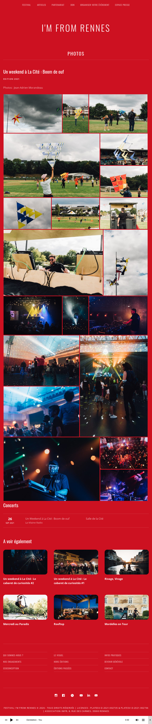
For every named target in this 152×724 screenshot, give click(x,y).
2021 (16, 78)
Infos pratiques (113, 655)
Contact (109, 668)
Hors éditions (61, 661)
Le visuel (58, 655)
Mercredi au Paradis (16, 624)
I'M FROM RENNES (76, 27)
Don (73, 4)
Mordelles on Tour (116, 624)
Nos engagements (12, 661)
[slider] (79, 720)
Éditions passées (62, 668)
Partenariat (58, 4)
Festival (26, 4)
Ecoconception (11, 668)
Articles (41, 4)
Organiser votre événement (94, 4)
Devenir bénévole (114, 661)
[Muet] (137, 720)
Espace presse (122, 4)
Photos (76, 53)
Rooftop (59, 624)
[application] (76, 720)
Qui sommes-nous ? (13, 655)
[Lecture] (11, 720)
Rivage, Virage (114, 579)
